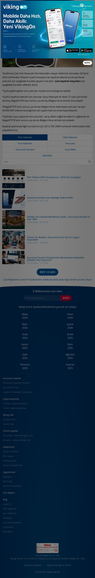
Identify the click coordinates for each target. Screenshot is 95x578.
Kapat (87, 63)
